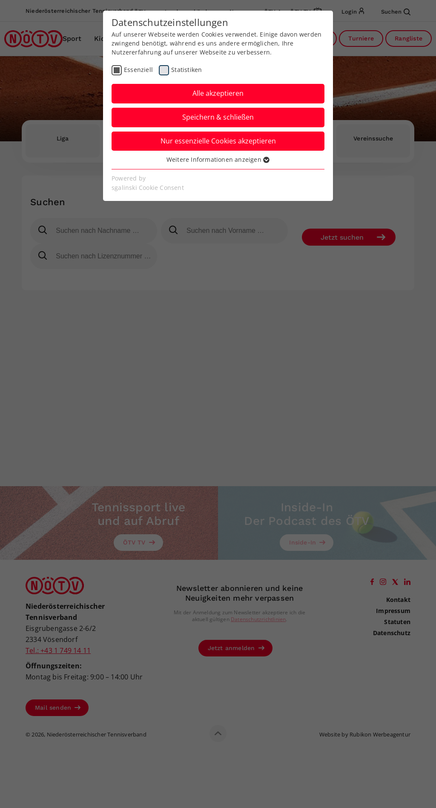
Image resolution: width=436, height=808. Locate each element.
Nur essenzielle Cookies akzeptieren (218, 141)
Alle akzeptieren (218, 93)
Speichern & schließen (218, 117)
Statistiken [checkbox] (186, 70)
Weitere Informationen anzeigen (218, 159)
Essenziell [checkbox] (138, 70)
